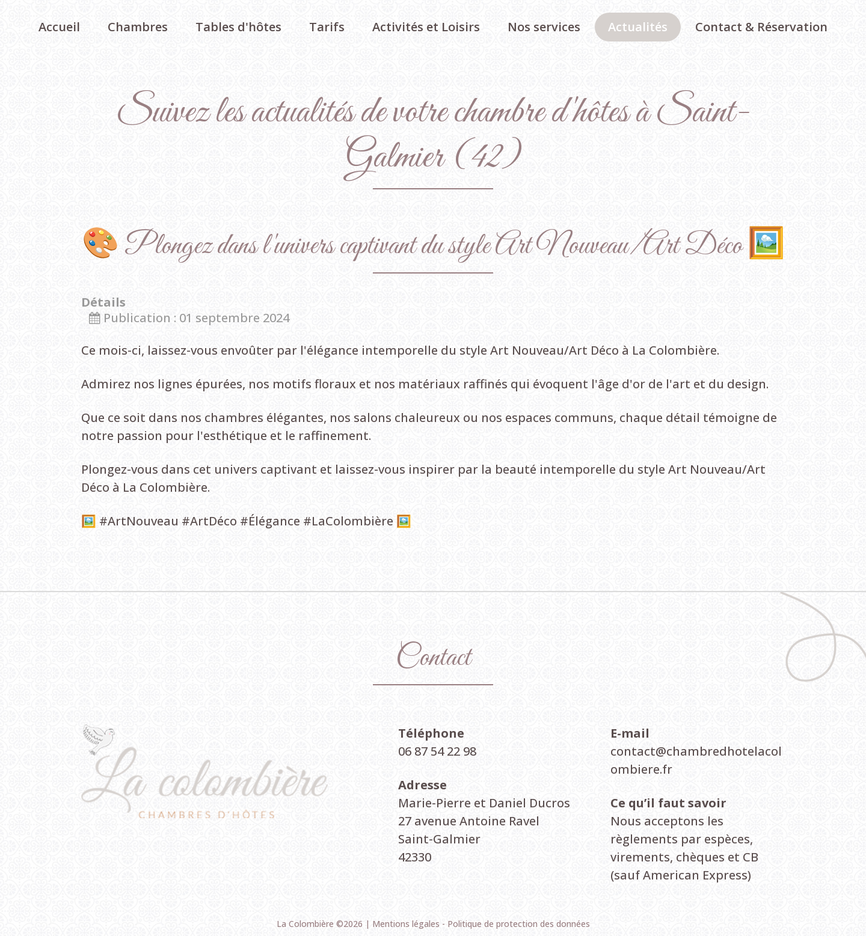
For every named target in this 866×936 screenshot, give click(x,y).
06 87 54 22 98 (437, 751)
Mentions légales (407, 923)
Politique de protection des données (518, 923)
